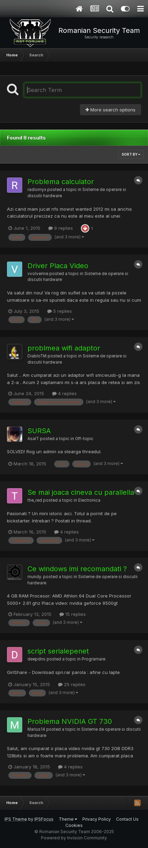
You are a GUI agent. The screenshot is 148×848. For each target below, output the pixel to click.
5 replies (59, 311)
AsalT (33, 438)
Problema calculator (60, 181)
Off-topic (84, 438)
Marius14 (36, 729)
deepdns (36, 659)
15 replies (72, 614)
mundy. (34, 576)
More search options (110, 109)
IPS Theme (16, 819)
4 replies (64, 393)
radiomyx (36, 189)
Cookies (74, 825)
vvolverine (37, 273)
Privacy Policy (96, 819)
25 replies (71, 684)
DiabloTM (37, 356)
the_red (34, 500)
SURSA (39, 431)
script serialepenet (58, 651)
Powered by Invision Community (74, 837)
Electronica (89, 500)
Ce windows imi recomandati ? (77, 569)
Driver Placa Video (57, 266)
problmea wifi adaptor (63, 348)
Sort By (131, 154)
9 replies (60, 228)
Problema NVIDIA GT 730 (69, 721)
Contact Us (127, 819)
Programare (93, 659)
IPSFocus (44, 819)
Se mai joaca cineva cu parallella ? (83, 492)
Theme (68, 819)
